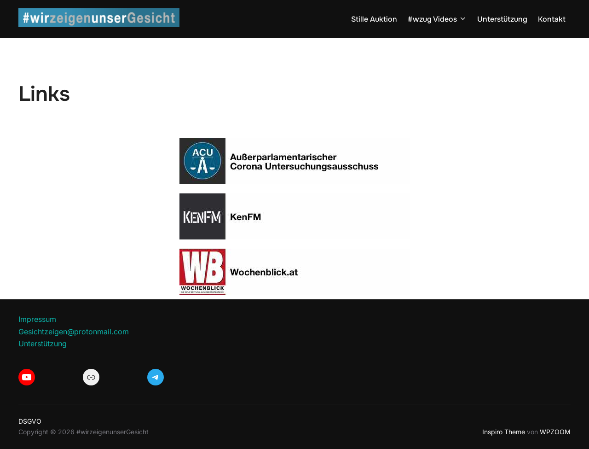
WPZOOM (555, 432)
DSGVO (29, 421)
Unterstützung (502, 19)
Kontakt (552, 19)
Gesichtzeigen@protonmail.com (73, 331)
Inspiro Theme (503, 432)
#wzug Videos (437, 19)
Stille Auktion (374, 19)
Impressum (37, 319)
